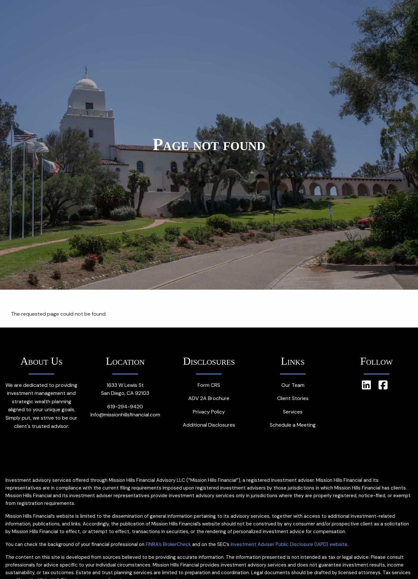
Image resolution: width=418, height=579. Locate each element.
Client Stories (293, 398)
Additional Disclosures (209, 424)
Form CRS (209, 385)
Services (293, 411)
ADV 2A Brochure (208, 398)
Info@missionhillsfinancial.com (125, 414)
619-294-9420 (125, 406)
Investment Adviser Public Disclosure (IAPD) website (289, 544)
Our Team (292, 385)
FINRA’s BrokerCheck (168, 544)
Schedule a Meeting (293, 424)
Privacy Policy (209, 411)
